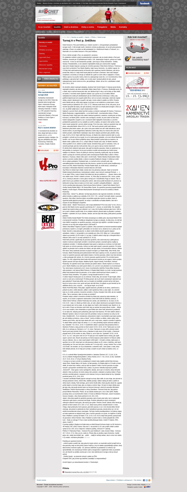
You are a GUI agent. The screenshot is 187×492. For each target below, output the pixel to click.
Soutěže (49, 32)
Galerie (87, 37)
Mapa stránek (110, 480)
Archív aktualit (44, 150)
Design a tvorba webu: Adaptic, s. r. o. (138, 484)
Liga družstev (43, 61)
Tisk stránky (137, 480)
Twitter (39, 3)
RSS (57, 150)
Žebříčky (42, 54)
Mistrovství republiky (45, 65)
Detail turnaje (101, 37)
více (40, 122)
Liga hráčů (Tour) (44, 57)
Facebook (145, 3)
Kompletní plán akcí (134, 73)
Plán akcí (131, 68)
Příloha (93, 37)
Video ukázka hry (51, 79)
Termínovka (43, 46)
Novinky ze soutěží (77, 37)
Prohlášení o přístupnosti (124, 480)
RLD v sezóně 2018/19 (47, 128)
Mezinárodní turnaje (45, 69)
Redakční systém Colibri (134, 487)
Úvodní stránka (40, 32)
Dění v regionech (44, 72)
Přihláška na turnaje (45, 50)
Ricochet (48, 11)
